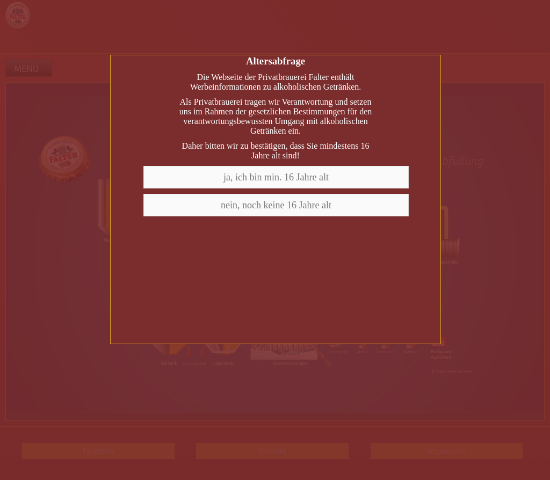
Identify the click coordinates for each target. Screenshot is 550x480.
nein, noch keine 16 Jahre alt (276, 205)
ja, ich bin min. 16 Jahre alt (276, 177)
